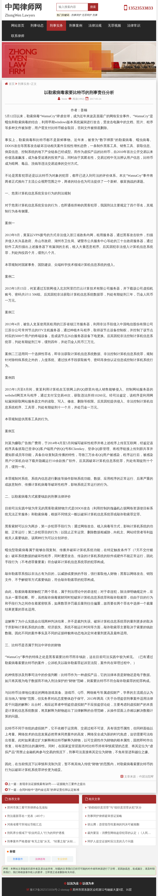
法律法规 (95, 25)
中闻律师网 (23, 7)
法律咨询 (40, 859)
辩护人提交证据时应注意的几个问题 (110, 841)
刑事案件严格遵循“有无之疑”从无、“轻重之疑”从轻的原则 (43, 841)
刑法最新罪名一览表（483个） (26, 816)
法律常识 (133, 25)
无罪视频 (114, 25)
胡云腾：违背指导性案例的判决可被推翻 (113, 824)
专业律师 (62, 859)
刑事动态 (37, 25)
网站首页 (17, 25)
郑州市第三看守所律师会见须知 (27, 807)
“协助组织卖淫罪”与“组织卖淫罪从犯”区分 (114, 807)
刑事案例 (75, 25)
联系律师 (17, 36)
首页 (12, 83)
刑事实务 (56, 25)
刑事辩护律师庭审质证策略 (104, 816)
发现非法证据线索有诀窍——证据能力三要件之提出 (52, 784)
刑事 (94, 15)
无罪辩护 (87, 15)
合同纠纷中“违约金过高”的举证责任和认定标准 (49, 789)
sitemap (65, 889)
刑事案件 (18, 859)
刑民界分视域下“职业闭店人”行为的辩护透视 (35, 832)
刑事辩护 (76, 15)
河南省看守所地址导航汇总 (24, 824)
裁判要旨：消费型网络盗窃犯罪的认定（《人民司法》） (121, 832)
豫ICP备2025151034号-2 (45, 889)
